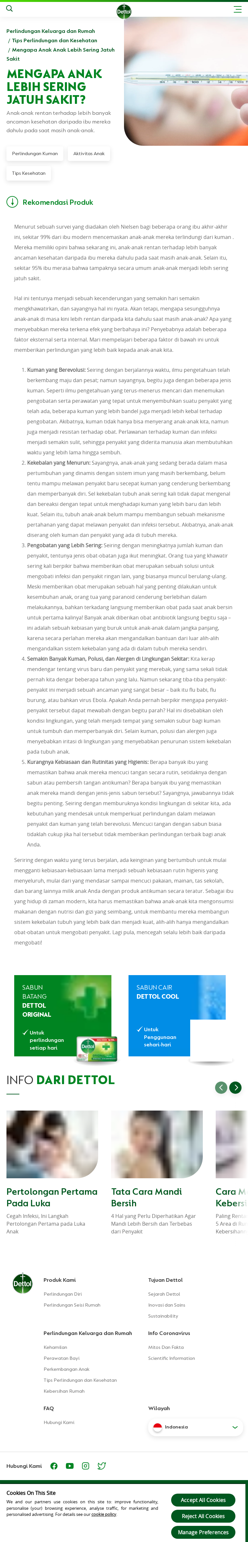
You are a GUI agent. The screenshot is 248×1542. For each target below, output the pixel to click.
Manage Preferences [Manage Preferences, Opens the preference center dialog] (203, 1532)
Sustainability (163, 1316)
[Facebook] (53, 1465)
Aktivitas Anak (89, 153)
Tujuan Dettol (165, 1280)
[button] (195, 1427)
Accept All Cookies (203, 1500)
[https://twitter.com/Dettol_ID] (102, 1465)
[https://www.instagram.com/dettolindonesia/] (85, 1465)
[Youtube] (70, 1466)
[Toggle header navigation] (237, 9)
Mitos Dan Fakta (166, 1347)
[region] (122, 1512)
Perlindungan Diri (63, 1294)
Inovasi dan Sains (166, 1305)
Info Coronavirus (169, 1333)
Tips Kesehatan (29, 173)
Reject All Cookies (203, 1516)
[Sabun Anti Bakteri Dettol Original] (62, 1015)
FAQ (49, 1408)
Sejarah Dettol (164, 1294)
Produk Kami (60, 1280)
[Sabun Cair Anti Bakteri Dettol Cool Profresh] (177, 1015)
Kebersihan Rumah (64, 1391)
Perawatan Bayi (61, 1358)
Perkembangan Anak (66, 1369)
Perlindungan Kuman (35, 153)
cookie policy (103, 1514)
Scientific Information (171, 1358)
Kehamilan (55, 1347)
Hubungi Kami (59, 1422)
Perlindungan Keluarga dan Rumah (50, 31)
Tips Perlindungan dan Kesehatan (54, 40)
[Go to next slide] (235, 1088)
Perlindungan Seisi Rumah (72, 1305)
